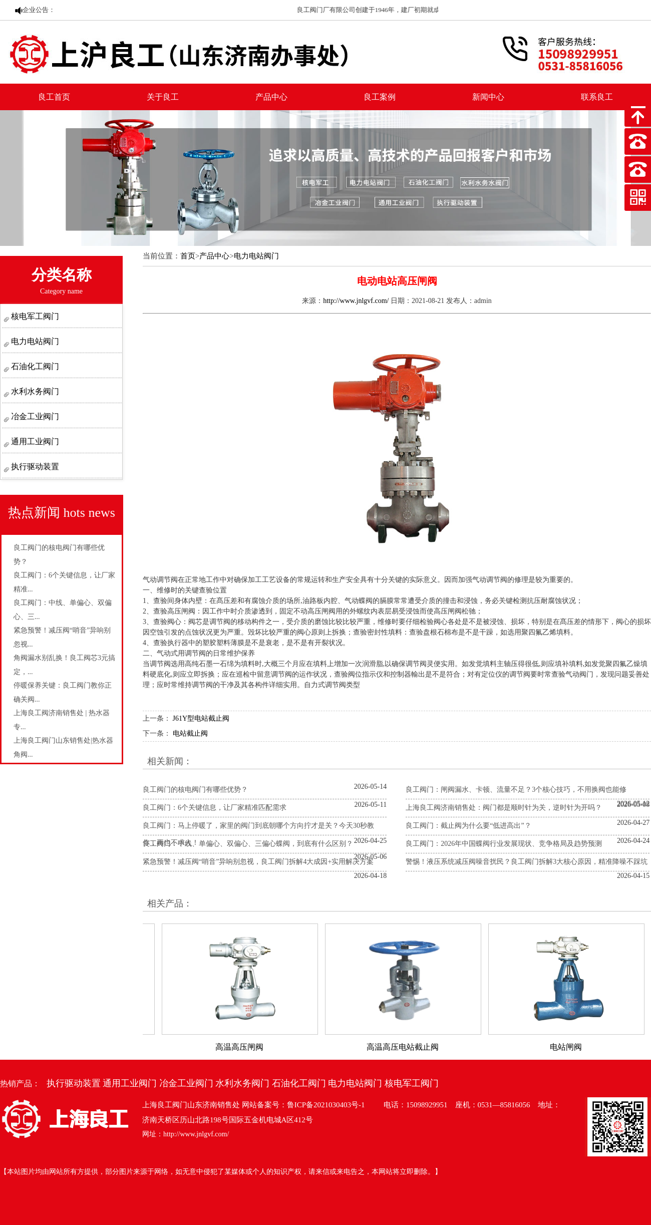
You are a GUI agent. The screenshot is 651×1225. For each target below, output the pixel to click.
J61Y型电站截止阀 (201, 718)
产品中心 (271, 97)
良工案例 (380, 97)
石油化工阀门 (34, 366)
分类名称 (62, 280)
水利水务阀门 (34, 391)
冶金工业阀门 (34, 416)
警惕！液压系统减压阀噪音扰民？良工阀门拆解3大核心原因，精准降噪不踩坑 (526, 861)
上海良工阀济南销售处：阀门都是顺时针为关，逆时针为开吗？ (504, 807)
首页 (187, 256)
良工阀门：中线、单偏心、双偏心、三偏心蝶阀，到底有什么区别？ (248, 843)
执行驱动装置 (34, 466)
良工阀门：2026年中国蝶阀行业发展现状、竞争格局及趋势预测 (504, 843)
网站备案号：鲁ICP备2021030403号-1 (303, 1105)
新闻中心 (488, 97)
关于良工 (163, 97)
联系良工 (597, 97)
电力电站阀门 (34, 341)
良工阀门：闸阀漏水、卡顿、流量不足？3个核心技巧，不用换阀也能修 (516, 789)
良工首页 (54, 97)
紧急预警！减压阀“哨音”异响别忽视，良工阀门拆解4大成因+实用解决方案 (258, 861)
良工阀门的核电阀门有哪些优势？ (195, 789)
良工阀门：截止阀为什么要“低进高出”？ (468, 825)
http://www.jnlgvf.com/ (356, 300)
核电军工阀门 (34, 316)
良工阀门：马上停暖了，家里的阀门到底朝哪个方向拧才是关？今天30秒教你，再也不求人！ (258, 834)
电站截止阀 (190, 733)
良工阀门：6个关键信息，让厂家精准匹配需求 (214, 807)
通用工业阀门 (34, 441)
